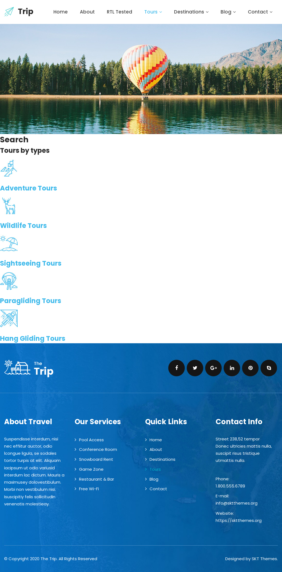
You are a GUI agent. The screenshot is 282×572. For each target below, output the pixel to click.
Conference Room (98, 449)
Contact (260, 12)
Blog (228, 12)
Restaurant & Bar (96, 479)
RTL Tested (119, 12)
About (87, 12)
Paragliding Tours (30, 300)
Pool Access (91, 440)
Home (60, 12)
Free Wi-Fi (89, 489)
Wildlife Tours (23, 225)
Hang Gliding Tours (32, 338)
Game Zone (91, 469)
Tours (153, 12)
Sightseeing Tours (30, 263)
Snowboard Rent (96, 459)
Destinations (191, 12)
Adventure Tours (28, 188)
